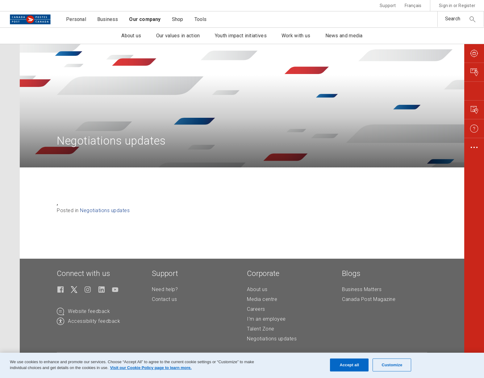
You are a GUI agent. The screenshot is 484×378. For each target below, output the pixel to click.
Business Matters (362, 289)
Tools (200, 19)
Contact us (164, 299)
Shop (177, 19)
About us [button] (131, 36)
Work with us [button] (296, 36)
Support (388, 5)
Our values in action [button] (178, 36)
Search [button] (452, 19)
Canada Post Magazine (368, 299)
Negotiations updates (105, 210)
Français (413, 5)
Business (107, 19)
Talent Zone (260, 329)
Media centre (262, 299)
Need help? (165, 289)
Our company (145, 19)
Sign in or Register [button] (457, 5)
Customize (392, 365)
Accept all (349, 365)
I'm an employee (266, 319)
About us (257, 289)
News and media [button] (344, 36)
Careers (256, 309)
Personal (76, 19)
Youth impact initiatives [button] (241, 36)
